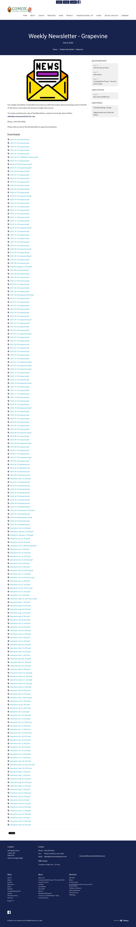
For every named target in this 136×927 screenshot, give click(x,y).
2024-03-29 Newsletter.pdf (18, 507)
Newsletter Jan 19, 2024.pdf (18, 542)
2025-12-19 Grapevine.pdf (18, 206)
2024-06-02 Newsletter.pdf (18, 475)
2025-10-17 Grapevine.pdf (18, 238)
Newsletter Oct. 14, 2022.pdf (19, 754)
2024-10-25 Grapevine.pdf (18, 404)
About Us (41, 878)
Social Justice (73, 882)
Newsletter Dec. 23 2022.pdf (18, 719)
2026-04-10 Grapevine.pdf (18, 153)
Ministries (51, 16)
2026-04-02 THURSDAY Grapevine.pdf (22, 157)
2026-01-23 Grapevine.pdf (18, 192)
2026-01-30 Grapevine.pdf (18, 189)
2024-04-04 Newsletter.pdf (18, 503)
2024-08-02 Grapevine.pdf (18, 447)
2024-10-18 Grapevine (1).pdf (19, 408)
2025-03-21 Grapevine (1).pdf (19, 334)
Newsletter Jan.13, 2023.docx (19, 708)
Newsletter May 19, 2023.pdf (19, 648)
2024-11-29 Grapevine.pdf (18, 387)
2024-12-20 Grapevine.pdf (18, 376)
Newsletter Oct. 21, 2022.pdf (19, 750)
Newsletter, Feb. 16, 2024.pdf (19, 528)
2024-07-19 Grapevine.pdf (18, 454)
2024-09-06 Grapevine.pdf (18, 429)
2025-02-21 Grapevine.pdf (18, 348)
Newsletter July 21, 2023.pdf (18, 623)
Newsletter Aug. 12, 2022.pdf (19, 786)
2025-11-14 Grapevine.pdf (18, 224)
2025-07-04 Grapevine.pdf (18, 281)
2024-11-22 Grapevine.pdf (18, 390)
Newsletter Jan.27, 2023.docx (19, 701)
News (61, 16)
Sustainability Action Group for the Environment (80, 885)
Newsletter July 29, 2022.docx (19, 793)
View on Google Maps (15, 858)
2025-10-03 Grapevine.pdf (18, 245)
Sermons (125, 16)
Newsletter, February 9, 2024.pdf (20, 531)
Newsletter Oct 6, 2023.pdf (18, 595)
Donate (66, 2)
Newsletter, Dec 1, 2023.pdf (18, 567)
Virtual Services (111, 16)
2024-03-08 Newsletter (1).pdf (19, 517)
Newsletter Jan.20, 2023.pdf (18, 704)
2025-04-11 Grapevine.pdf (18, 323)
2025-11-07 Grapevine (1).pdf (19, 228)
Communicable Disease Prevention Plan (51, 880)
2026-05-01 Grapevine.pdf (18, 143)
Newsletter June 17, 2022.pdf (19, 810)
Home (25, 16)
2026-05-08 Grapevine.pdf (18, 139)
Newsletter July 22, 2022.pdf (18, 796)
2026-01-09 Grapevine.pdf (18, 199)
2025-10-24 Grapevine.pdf (18, 235)
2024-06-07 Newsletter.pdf (18, 471)
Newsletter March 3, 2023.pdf (19, 687)
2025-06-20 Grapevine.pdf (18, 288)
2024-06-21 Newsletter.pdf (18, 464)
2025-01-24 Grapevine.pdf (18, 358)
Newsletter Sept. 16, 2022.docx (19, 768)
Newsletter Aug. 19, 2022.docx (19, 782)
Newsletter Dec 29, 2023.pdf (18, 553)
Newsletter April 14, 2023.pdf (19, 666)
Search (59, 2)
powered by (121, 920)
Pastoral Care (73, 892)
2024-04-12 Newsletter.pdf (18, 500)
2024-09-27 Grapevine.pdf (18, 418)
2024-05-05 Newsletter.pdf (18, 489)
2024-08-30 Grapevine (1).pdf (19, 432)
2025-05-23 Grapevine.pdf (18, 302)
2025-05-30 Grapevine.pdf (18, 298)
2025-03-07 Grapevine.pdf (18, 341)
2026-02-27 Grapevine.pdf (18, 175)
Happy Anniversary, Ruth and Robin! (103, 113)
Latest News (97, 103)
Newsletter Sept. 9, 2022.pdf (18, 772)
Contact (73, 2)
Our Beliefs (42, 886)
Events (41, 16)
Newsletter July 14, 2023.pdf (18, 627)
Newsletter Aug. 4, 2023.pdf (18, 616)
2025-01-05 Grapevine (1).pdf (19, 369)
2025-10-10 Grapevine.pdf (18, 242)
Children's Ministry (75, 888)
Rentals (69, 16)
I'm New (41, 884)
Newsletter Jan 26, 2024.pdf (18, 538)
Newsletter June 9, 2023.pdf (18, 637)
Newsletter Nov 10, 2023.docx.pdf (20, 577)
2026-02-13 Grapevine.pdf (18, 182)
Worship (72, 878)
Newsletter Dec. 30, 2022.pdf (19, 715)
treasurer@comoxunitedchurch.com (92, 856)
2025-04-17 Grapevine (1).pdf (19, 319)
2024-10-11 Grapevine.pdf (18, 411)
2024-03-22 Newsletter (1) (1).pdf (20, 510)
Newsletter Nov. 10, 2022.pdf (19, 740)
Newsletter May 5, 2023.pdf (18, 655)
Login (40, 920)
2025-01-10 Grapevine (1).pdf (19, 365)
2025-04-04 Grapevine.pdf (18, 326)
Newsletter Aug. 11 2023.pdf (18, 613)
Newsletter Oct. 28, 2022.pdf (19, 747)
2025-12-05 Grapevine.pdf (18, 213)
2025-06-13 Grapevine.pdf (18, 291)
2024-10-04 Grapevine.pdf (18, 415)
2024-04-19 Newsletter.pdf (18, 496)
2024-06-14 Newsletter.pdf (18, 468)
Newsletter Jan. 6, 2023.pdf (18, 712)
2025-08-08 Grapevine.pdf (18, 274)
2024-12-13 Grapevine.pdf (18, 379)
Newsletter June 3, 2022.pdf (18, 817)
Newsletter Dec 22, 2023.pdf (18, 556)
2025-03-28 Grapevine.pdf (18, 330)
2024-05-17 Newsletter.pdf (18, 482)
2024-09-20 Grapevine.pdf (18, 422)
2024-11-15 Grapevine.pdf (18, 394)
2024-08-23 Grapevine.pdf (18, 436)
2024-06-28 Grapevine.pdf (18, 461)
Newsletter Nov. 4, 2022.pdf (18, 743)
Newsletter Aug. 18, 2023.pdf (19, 609)
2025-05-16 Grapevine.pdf (18, 305)
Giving (98, 16)
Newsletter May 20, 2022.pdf (19, 825)
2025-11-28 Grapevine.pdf (18, 217)
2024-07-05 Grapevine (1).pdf (19, 457)
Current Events (43, 898)
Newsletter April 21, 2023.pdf (19, 662)
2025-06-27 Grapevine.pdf (18, 284)
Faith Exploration (74, 890)
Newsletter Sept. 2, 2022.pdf (18, 775)
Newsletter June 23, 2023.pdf (19, 630)
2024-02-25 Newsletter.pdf (18, 524)
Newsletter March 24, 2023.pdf (19, 676)
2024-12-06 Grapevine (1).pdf (19, 383)
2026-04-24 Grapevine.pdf (18, 146)
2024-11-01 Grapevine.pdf (18, 401)
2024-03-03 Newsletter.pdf (18, 521)
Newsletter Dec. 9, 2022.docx (19, 726)
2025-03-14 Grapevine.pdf (18, 337)
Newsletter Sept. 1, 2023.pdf (18, 602)
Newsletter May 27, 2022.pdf (19, 821)
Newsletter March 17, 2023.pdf (19, 680)
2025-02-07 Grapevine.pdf (18, 351)
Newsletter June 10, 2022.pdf (19, 814)
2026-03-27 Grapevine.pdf (18, 161)
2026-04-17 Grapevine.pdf (18, 150)
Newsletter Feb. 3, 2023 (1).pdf (19, 697)
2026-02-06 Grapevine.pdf (18, 185)
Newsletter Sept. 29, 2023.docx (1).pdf (22, 598)
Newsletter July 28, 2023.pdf (18, 620)
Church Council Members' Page (48, 895)
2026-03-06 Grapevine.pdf (18, 171)
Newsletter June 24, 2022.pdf (19, 807)
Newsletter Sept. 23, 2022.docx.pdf (21, 764)
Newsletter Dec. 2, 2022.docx (19, 729)
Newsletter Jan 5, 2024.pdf (18, 549)
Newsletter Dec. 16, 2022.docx (19, 722)
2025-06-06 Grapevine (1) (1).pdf (20, 295)
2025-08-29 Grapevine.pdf (18, 263)
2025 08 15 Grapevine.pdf (18, 270)
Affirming (72, 895)
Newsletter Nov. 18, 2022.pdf (19, 736)
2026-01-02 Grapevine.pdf (18, 203)
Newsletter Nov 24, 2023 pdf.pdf (20, 570)
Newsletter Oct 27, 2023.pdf (18, 584)
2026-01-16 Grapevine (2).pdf (19, 196)
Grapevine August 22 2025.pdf (19, 266)
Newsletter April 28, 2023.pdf (19, 659)
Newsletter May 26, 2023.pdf (19, 644)
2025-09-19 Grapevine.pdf (18, 252)
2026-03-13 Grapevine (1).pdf (19, 168)
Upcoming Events (99, 61)
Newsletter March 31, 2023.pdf (19, 673)
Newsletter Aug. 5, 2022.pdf (18, 789)
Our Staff (41, 889)
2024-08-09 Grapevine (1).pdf (19, 443)
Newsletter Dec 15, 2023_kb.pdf (20, 560)
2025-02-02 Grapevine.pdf (18, 355)
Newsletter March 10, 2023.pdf (19, 683)
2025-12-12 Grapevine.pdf (18, 210)
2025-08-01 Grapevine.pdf (18, 277)
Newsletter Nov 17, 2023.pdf (19, 574)
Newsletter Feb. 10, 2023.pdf (18, 694)
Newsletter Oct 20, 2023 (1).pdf (20, 588)
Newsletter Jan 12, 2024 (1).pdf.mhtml (22, 545)
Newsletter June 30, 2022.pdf (19, 803)
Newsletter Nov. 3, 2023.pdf (18, 581)
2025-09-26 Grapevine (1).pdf (19, 249)
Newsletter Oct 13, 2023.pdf (18, 591)
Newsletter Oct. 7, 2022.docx (19, 757)
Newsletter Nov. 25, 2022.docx (19, 733)
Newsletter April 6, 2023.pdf (18, 669)
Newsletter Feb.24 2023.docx (19, 690)
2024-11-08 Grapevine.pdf (18, 397)
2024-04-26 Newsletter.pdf (18, 492)
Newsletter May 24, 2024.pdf (19, 478)
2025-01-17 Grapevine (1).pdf (19, 362)
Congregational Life (84, 16)
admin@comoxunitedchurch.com (21, 116)
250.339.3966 (49, 850)
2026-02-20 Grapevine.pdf (18, 178)
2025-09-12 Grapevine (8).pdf (19, 256)
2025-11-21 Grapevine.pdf (18, 221)
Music (71, 880)
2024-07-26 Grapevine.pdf (18, 450)
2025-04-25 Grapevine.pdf (18, 316)
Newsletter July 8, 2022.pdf (18, 800)
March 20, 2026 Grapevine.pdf (19, 164)
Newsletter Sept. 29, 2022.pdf (19, 761)
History (40, 891)
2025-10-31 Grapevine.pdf (18, 231)
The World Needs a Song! (102, 108)
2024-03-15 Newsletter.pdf (18, 514)
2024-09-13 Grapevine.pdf (18, 425)
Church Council (43, 882)
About (32, 16)
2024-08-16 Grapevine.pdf (18, 439)
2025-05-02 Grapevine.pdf (18, 312)
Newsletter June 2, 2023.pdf (18, 641)
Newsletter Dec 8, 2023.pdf (18, 563)
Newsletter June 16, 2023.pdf (19, 634)
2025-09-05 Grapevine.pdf (18, 259)
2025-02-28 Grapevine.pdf (18, 344)
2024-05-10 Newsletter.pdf (18, 485)
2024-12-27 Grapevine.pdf (18, 372)
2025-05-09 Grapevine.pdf (18, 309)
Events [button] (10, 901)
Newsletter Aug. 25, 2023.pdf (19, 606)
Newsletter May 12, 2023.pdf (19, 651)
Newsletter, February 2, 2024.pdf (20, 535)
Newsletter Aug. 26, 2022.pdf (19, 779)
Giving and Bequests (45, 893)
